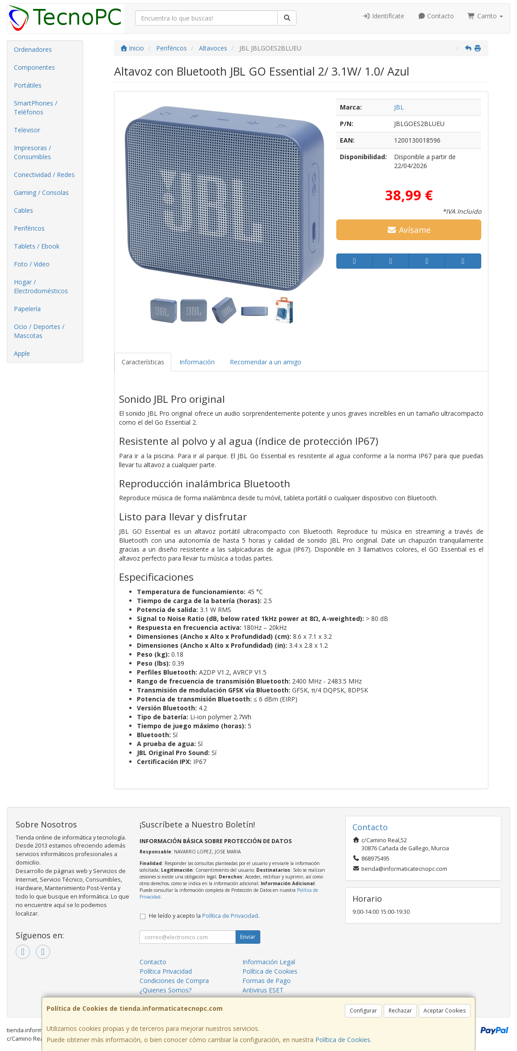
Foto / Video (32, 264)
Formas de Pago (266, 980)
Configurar (363, 1010)
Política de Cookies (342, 1039)
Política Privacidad (166, 971)
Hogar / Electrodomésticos (41, 286)
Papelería (27, 308)
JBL (399, 107)
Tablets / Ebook (36, 246)
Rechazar (400, 1010)
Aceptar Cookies (445, 1010)
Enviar (247, 937)
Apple (22, 353)
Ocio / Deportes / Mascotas (39, 331)
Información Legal (268, 962)
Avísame (409, 229)
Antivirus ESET (263, 990)
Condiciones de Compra (174, 980)
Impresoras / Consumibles (32, 152)
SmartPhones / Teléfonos (35, 107)
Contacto (436, 16)
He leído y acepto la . (204, 916)
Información (197, 362)
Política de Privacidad (230, 916)
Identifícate (383, 16)
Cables (23, 210)
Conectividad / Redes (44, 174)
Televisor (27, 130)
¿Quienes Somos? (165, 990)
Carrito (485, 16)
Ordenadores (33, 49)
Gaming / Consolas (41, 192)
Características (143, 362)
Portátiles (28, 85)
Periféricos (29, 228)
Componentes (34, 67)
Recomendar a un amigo (265, 362)
